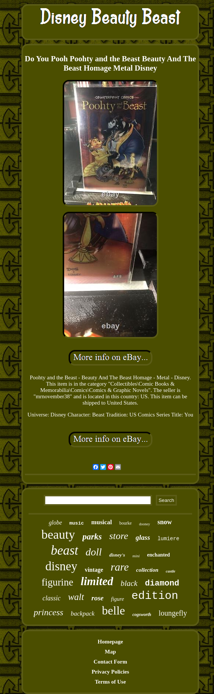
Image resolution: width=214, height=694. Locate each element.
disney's (117, 555)
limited (96, 581)
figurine (57, 582)
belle (113, 610)
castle (170, 571)
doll (94, 552)
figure (117, 599)
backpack (83, 613)
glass (143, 537)
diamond (162, 583)
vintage (94, 570)
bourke (125, 523)
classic (51, 598)
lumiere (169, 539)
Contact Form (110, 662)
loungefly (173, 613)
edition (155, 596)
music (76, 523)
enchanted (158, 555)
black (129, 583)
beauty (58, 534)
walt (76, 597)
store (118, 536)
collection (147, 570)
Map (110, 652)
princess (48, 612)
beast (64, 550)
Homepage (110, 642)
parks (92, 536)
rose (98, 598)
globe (55, 522)
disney (61, 566)
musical (101, 522)
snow (165, 522)
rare (120, 567)
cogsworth (141, 614)
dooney (144, 524)
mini (136, 556)
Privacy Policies (110, 672)
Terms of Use (110, 682)
